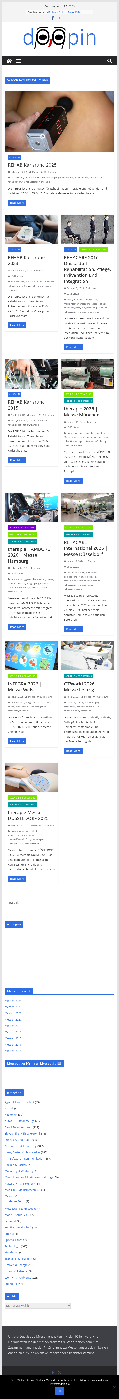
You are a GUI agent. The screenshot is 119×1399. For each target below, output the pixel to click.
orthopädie (69, 706)
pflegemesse (88, 307)
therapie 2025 (15, 843)
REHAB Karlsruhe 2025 (32, 165)
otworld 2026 (93, 706)
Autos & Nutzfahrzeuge (19, 1121)
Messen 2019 (13, 1026)
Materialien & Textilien (19, 1183)
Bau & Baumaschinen (18, 1127)
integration (91, 299)
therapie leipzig (32, 843)
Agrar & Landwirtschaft (19, 1102)
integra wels (46, 702)
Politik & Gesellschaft (18, 1227)
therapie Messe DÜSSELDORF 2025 (28, 815)
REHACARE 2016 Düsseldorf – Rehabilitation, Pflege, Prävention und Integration (87, 269)
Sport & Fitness (14, 1240)
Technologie (12, 1246)
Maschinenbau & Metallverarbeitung (28, 1177)
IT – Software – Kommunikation (24, 1158)
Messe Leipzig (92, 702)
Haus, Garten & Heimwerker (22, 1152)
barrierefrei (17, 177)
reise (25, 587)
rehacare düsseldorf (74, 588)
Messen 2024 (13, 1000)
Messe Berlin (17, 1201)
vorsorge (94, 311)
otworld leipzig (71, 710)
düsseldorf (79, 299)
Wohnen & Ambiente (18, 1277)
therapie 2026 (15, 591)
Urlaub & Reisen (15, 1271)
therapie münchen (73, 445)
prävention (67, 177)
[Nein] (114, 1387)
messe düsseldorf (73, 580)
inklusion (29, 177)
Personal (10, 1221)
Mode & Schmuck (16, 1215)
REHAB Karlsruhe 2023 (26, 260)
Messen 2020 (13, 1019)
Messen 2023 (13, 1007)
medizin (100, 433)
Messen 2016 (13, 1044)
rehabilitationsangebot (34, 706)
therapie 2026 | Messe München (82, 411)
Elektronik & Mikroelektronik (22, 1133)
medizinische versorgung (77, 303)
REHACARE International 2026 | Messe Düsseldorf (86, 548)
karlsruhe (40, 177)
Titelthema (11, 1252)
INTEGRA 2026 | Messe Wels (25, 687)
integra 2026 (32, 702)
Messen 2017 (13, 1038)
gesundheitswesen (35, 579)
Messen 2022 (13, 1013)
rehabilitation (33, 181)
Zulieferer (11, 1284)
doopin (92, 288)
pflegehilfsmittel (92, 580)
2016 (69, 299)
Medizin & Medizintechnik (78, 401)
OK (59, 1391)
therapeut (13, 710)
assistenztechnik (75, 572)
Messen (10, 1196)
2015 (13, 420)
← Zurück (12, 903)
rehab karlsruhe (16, 181)
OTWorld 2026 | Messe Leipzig (81, 687)
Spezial (9, 1233)
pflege (57, 177)
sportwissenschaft (88, 441)
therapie (45, 181)
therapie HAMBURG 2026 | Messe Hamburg (29, 555)
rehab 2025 (96, 177)
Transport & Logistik (17, 1259)
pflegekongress (72, 307)
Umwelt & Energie (16, 1265)
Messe (35, 172)
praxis (78, 177)
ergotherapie (18, 831)
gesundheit (89, 433)
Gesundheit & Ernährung (94, 249)
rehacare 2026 (87, 584)
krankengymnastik (17, 835)
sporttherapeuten (38, 587)
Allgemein (14, 157)
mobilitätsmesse (16, 583)
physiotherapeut (80, 437)
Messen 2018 (13, 1032)
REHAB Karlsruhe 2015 (26, 405)
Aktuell (9, 1108)
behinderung (17, 281)
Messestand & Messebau (21, 1208)
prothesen (85, 710)
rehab (85, 177)
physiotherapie (36, 839)
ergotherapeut (74, 433)
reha (105, 437)
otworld (81, 706)
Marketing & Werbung (19, 1171)
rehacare (84, 311)
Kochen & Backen (16, 1165)
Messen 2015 (13, 1051)
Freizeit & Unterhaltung (22, 527)
